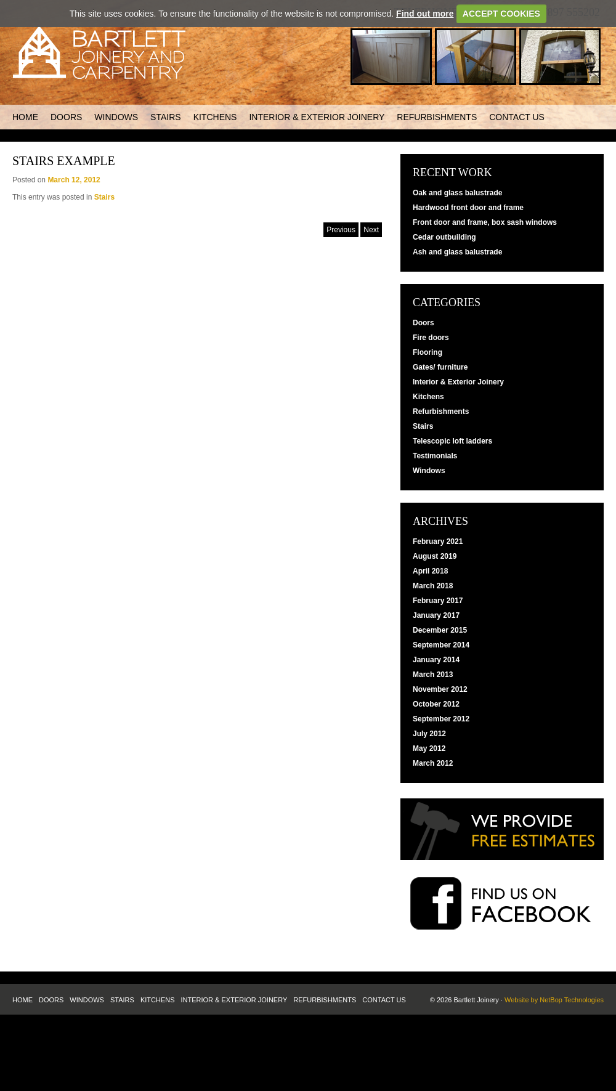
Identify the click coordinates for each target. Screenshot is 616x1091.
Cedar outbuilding (444, 237)
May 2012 (429, 748)
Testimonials (435, 456)
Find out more (424, 13)
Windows (116, 117)
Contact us (517, 117)
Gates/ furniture (440, 367)
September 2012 (441, 719)
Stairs (165, 117)
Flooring (427, 352)
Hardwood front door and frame (468, 207)
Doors (66, 117)
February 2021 (438, 541)
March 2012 (433, 763)
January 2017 (436, 615)
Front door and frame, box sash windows (485, 222)
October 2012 (436, 704)
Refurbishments (437, 117)
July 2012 (429, 733)
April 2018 (430, 571)
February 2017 (438, 600)
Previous (340, 229)
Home (25, 117)
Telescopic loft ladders (452, 441)
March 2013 (433, 674)
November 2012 (440, 689)
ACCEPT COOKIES (501, 13)
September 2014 (441, 645)
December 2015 (440, 630)
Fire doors (431, 337)
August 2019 (434, 556)
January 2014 (436, 659)
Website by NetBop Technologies (554, 1000)
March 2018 (433, 586)
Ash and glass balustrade (457, 252)
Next (371, 229)
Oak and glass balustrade (457, 193)
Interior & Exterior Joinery (316, 117)
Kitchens (215, 117)
